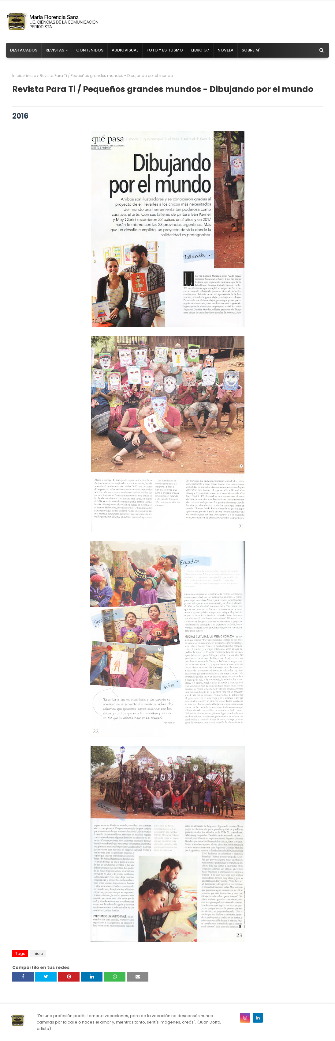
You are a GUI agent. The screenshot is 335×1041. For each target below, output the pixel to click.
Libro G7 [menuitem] (200, 50)
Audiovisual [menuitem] (125, 50)
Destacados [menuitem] (23, 50)
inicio (31, 75)
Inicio (17, 75)
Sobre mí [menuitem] (251, 50)
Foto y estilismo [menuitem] (165, 50)
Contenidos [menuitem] (89, 50)
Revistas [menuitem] (55, 50)
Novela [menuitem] (225, 50)
